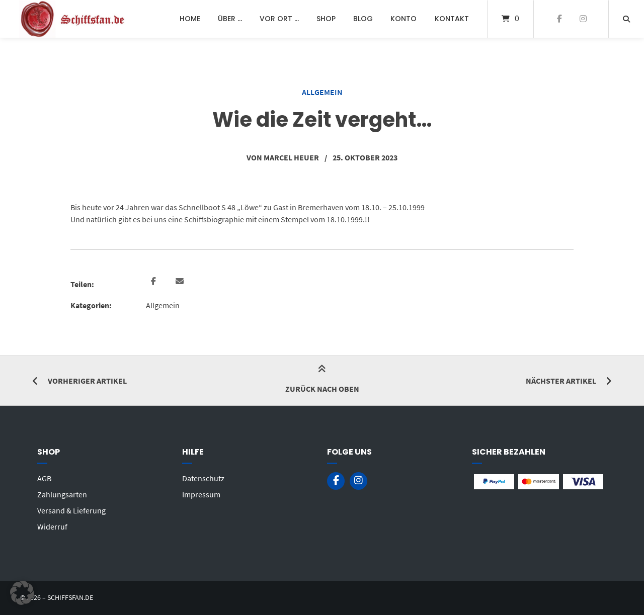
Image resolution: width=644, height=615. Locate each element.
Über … (230, 19)
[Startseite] (73, 19)
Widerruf (52, 526)
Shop (326, 19)
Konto (403, 19)
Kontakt (452, 19)
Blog (363, 19)
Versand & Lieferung (71, 510)
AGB (44, 478)
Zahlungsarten (62, 494)
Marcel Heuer (291, 157)
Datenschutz (203, 478)
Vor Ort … (279, 19)
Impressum (201, 494)
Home (190, 19)
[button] (155, 281)
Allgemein (322, 92)
